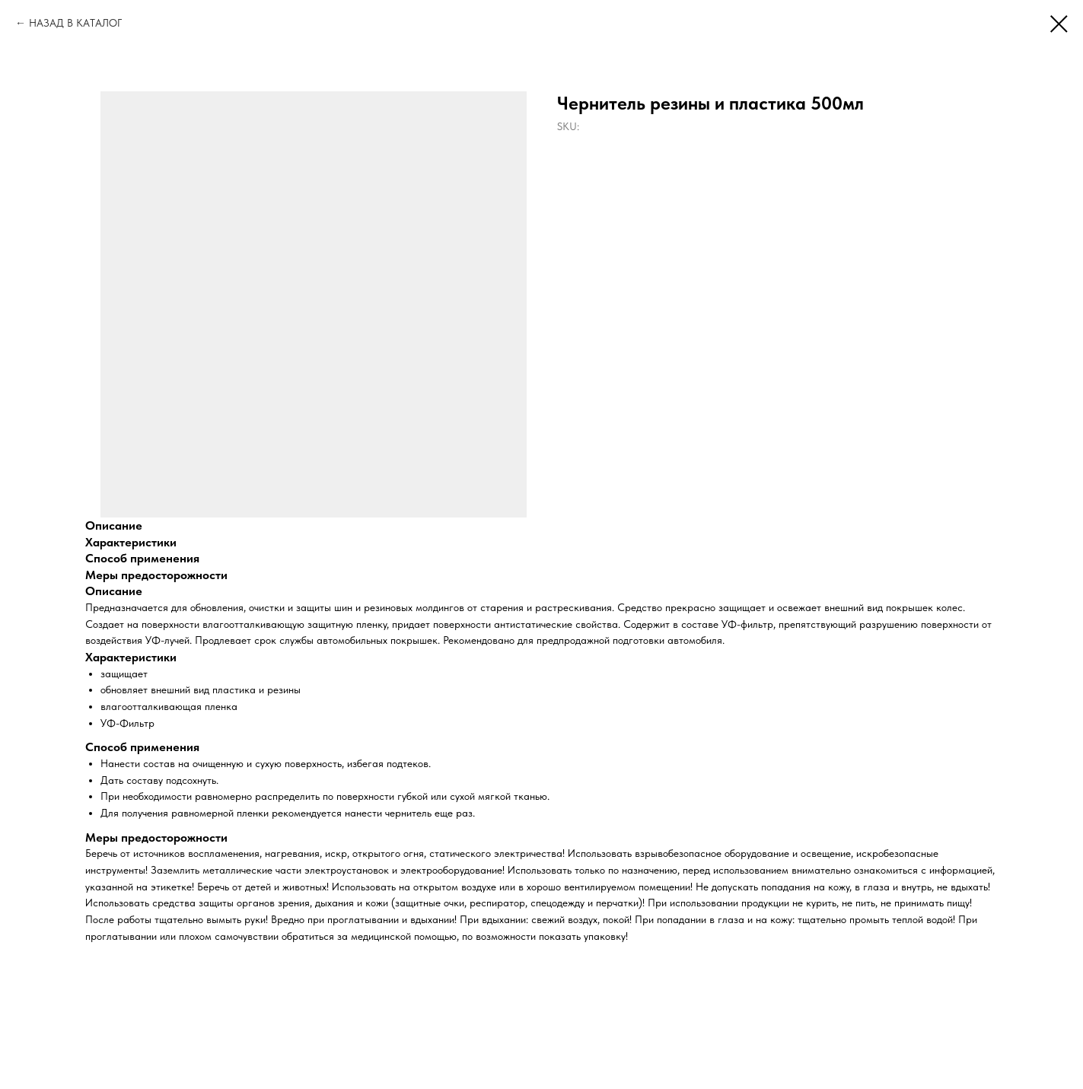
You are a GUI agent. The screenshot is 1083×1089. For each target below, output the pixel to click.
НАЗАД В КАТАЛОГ (75, 23)
